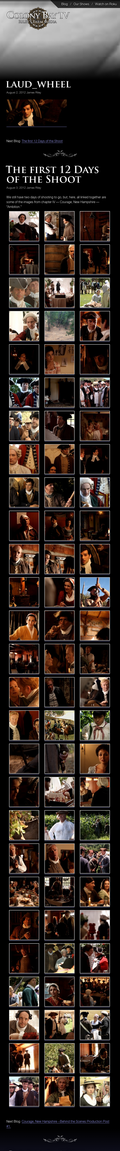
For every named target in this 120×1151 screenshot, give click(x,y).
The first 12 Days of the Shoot (42, 141)
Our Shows (81, 4)
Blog (64, 4)
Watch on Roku (106, 4)
